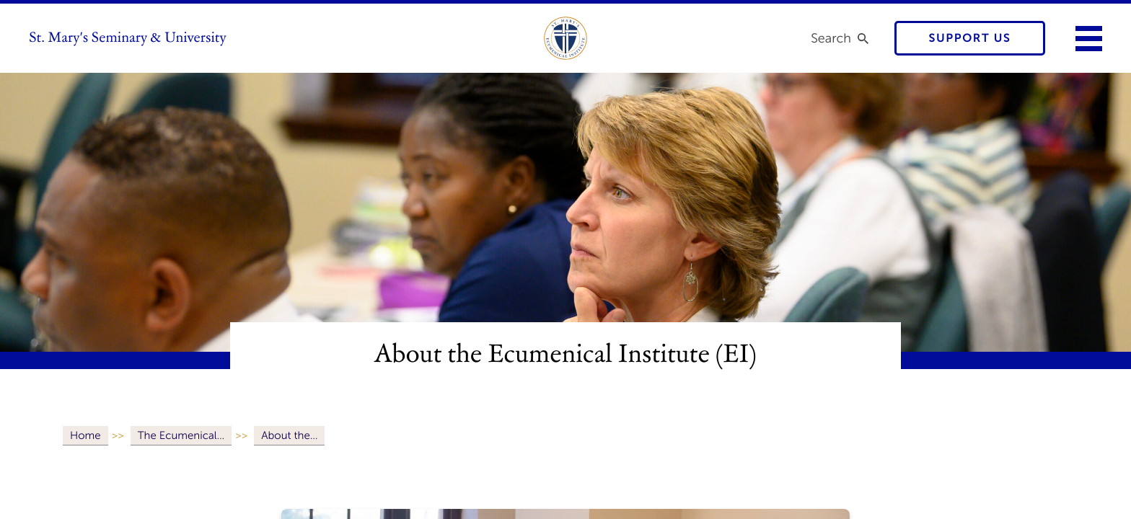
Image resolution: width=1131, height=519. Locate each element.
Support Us (970, 38)
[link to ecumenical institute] (565, 38)
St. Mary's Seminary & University (127, 38)
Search (831, 38)
